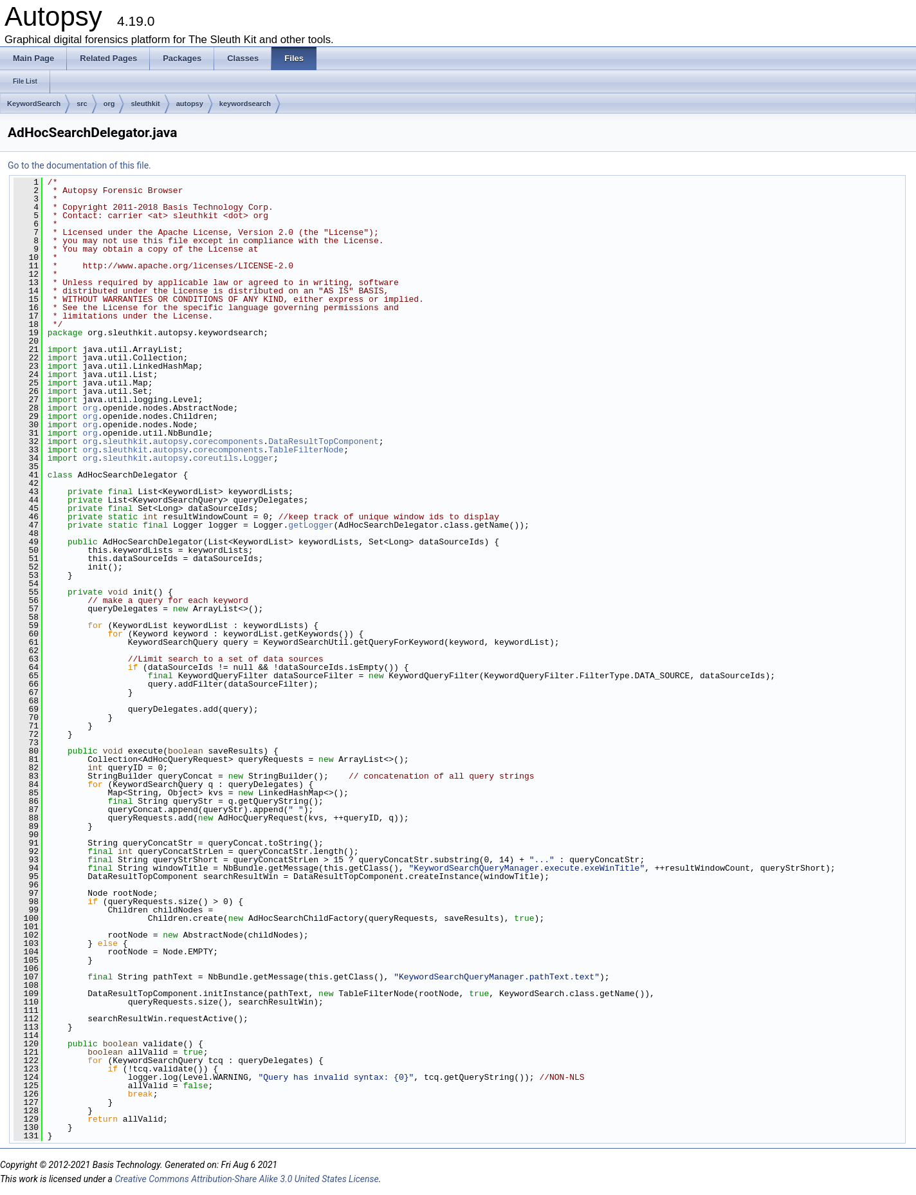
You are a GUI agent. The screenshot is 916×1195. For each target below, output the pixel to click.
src (82, 103)
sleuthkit (145, 103)
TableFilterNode (306, 450)
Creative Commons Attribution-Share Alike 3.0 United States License (246, 1179)
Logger (258, 458)
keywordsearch (245, 103)
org (109, 103)
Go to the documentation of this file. (79, 165)
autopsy (189, 103)
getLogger (310, 525)
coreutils (215, 458)
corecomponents (228, 441)
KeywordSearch (33, 103)
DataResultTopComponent (323, 441)
